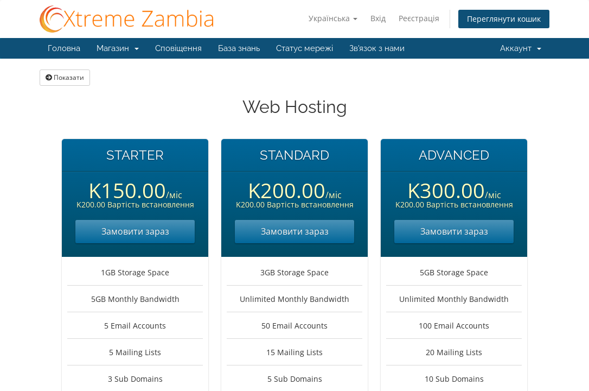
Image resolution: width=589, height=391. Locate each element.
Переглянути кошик (504, 19)
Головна (64, 48)
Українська (333, 18)
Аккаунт (520, 48)
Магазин (118, 48)
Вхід (378, 18)
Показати (65, 77)
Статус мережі (304, 48)
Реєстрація (419, 18)
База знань (239, 48)
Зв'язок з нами (377, 48)
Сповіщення (178, 48)
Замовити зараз (135, 231)
